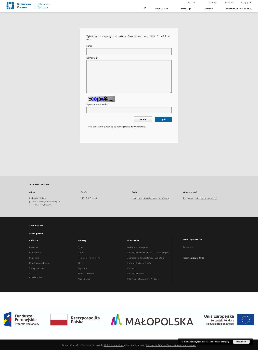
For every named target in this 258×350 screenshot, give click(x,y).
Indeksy (208, 8)
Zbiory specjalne (37, 268)
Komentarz (92, 57)
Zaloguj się (246, 2)
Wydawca (82, 268)
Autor (81, 252)
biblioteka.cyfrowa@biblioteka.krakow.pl (150, 198)
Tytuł (80, 247)
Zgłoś (163, 119)
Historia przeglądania (239, 8)
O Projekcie (161, 8)
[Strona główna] (145, 8)
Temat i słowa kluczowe (89, 257)
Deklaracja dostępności (138, 247)
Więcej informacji (222, 342)
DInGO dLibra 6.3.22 (114, 345)
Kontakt (130, 268)
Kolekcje (186, 8)
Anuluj (143, 119)
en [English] (194, 2)
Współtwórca (84, 278)
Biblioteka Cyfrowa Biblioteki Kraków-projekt (147, 252)
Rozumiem (241, 342)
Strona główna (36, 233)
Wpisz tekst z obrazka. (97, 104)
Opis (80, 263)
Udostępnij (229, 2)
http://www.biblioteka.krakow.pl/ (200, 198)
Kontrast (213, 2)
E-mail (89, 46)
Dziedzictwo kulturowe (39, 263)
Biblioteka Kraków (135, 273)
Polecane (33, 247)
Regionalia (34, 257)
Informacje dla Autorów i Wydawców (144, 278)
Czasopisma (35, 252)
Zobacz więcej (35, 276)
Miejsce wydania (86, 273)
